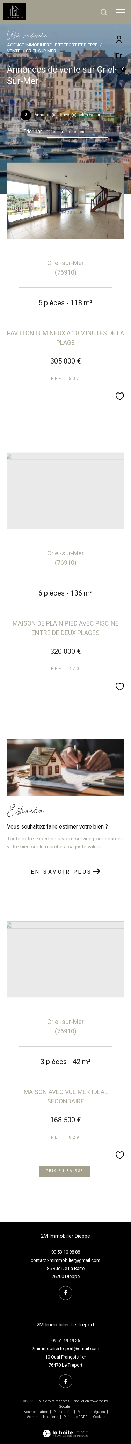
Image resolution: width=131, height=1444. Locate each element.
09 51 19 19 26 (65, 1340)
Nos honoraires (35, 1412)
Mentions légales (92, 1412)
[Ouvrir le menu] (120, 12)
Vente (13, 50)
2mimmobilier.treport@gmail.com (65, 1348)
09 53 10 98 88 (65, 1252)
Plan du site (63, 1412)
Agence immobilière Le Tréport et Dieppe (52, 44)
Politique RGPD (76, 1417)
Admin (32, 1417)
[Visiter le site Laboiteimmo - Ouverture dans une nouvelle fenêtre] (65, 1429)
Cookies (99, 1417)
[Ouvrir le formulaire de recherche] (104, 12)
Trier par (32, 131)
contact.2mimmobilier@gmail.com (65, 1260)
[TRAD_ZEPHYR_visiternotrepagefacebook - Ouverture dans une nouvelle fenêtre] (66, 1293)
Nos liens (51, 1417)
